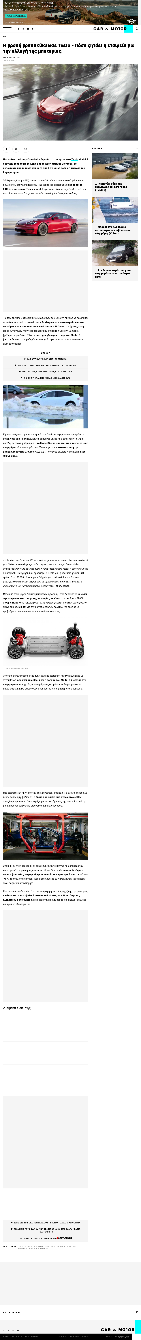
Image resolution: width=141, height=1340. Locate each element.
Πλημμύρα (22, 1249)
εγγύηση (44, 1249)
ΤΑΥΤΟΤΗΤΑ (62, 1337)
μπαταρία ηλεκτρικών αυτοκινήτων (50, 1246)
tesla (20, 1246)
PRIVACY (85, 1337)
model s (28, 1246)
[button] (7, 28)
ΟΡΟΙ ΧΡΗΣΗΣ (73, 1337)
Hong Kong (33, 1249)
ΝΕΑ (4, 36)
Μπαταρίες (71, 1246)
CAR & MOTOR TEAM (11, 58)
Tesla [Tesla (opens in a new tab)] (74, 159)
